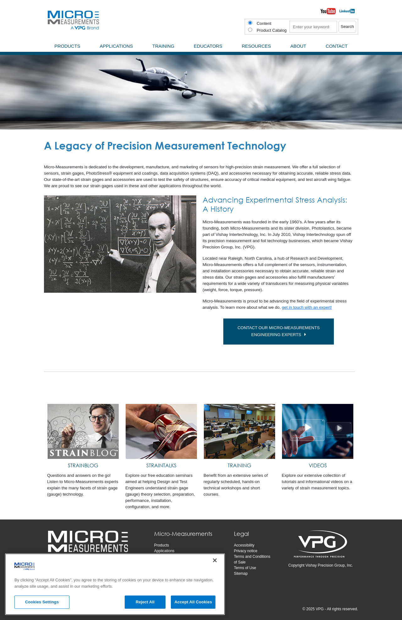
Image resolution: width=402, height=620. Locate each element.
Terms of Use (245, 568)
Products (161, 545)
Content (264, 23)
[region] (115, 584)
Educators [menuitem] (208, 46)
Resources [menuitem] (256, 46)
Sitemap (241, 573)
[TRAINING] (239, 432)
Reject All (145, 602)
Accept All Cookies (193, 602)
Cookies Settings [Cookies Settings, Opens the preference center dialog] (42, 602)
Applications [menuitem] (116, 46)
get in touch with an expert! (307, 307)
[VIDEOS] (318, 432)
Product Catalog (272, 30)
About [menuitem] (299, 46)
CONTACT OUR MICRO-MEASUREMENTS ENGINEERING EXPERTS (282, 331)
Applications (164, 551)
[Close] (215, 560)
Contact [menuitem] (337, 46)
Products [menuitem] (67, 46)
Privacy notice (246, 551)
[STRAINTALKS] (161, 432)
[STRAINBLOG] (83, 432)
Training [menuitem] (163, 46)
